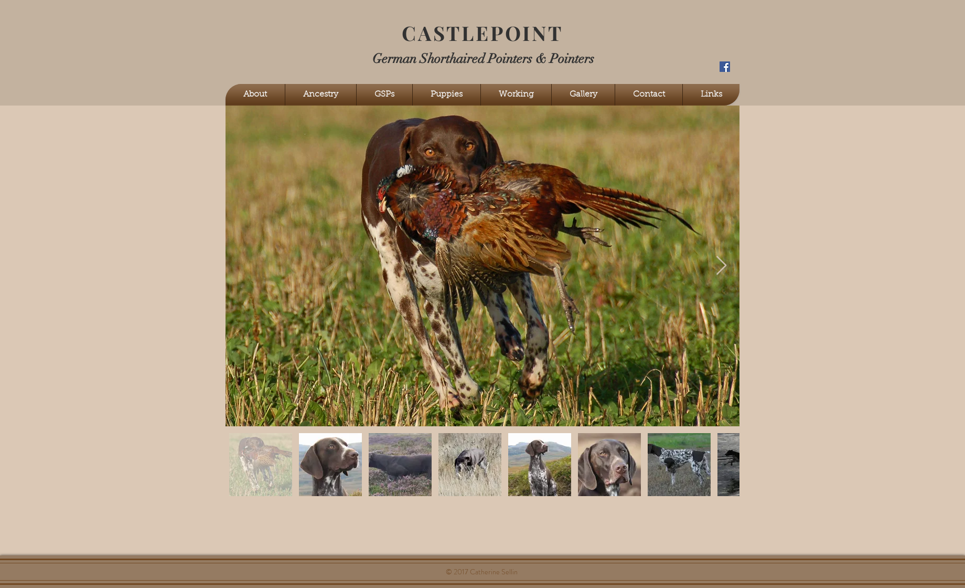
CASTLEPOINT (482, 32)
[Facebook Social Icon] (725, 66)
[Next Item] (721, 266)
